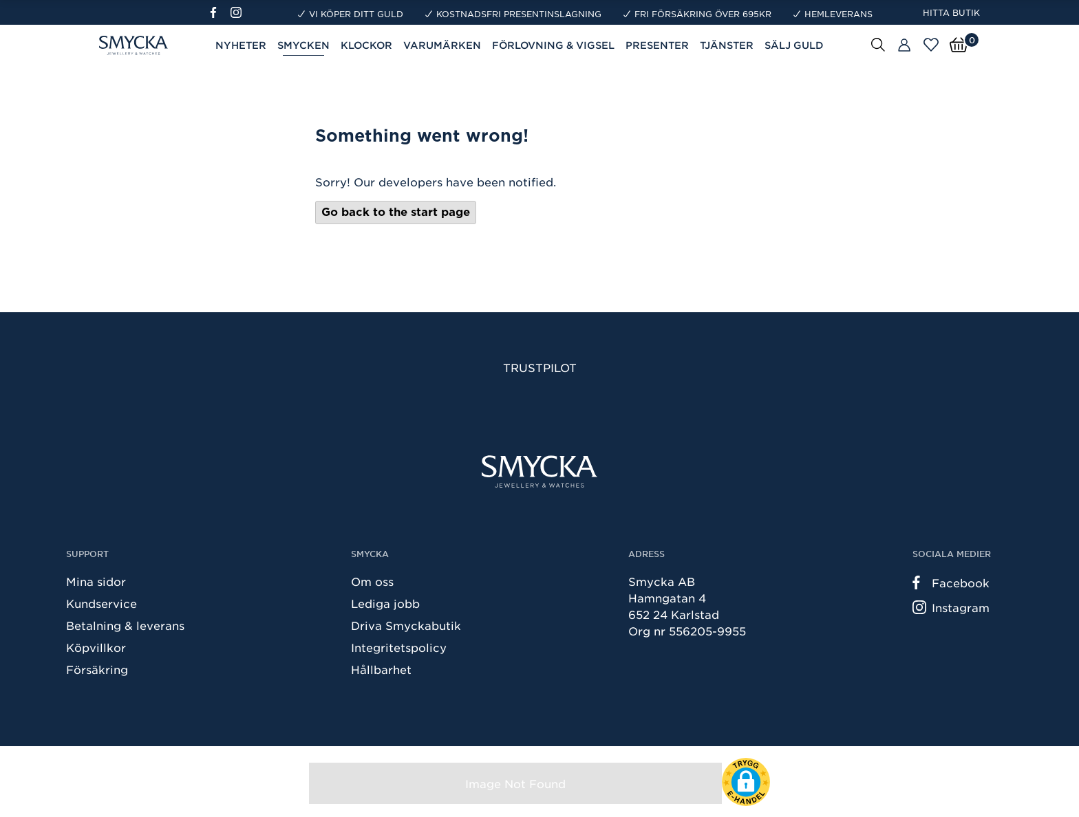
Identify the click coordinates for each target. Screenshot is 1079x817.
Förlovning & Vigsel (553, 45)
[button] (746, 782)
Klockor (366, 45)
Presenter (657, 45)
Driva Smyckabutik (406, 625)
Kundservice (101, 603)
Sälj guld (794, 45)
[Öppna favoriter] (931, 44)
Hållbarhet (381, 669)
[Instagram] (239, 12)
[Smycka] (539, 471)
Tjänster (727, 45)
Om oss (372, 581)
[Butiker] (904, 45)
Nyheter (240, 45)
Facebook (951, 582)
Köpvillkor (96, 647)
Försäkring (97, 669)
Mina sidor (96, 581)
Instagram (951, 607)
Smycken (303, 45)
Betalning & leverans (125, 625)
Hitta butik (951, 12)
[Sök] (878, 44)
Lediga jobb (385, 603)
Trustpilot (540, 367)
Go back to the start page (395, 212)
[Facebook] (219, 12)
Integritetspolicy (399, 647)
